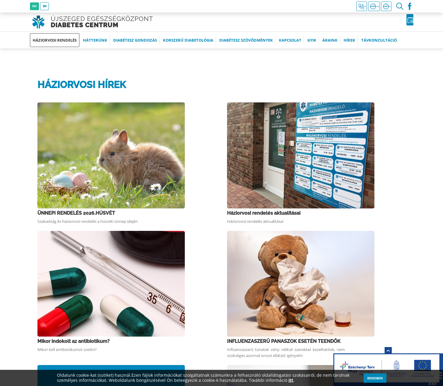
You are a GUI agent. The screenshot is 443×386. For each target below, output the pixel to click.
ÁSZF (224, 338)
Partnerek (229, 317)
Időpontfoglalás (385, 24)
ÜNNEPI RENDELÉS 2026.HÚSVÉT (141, 107)
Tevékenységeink (238, 296)
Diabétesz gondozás (135, 44)
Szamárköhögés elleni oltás (134, 197)
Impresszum (232, 307)
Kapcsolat (290, 44)
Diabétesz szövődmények (246, 44)
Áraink (330, 44)
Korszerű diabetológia (188, 44)
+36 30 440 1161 (290, 6)
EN (46, 6)
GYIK (311, 44)
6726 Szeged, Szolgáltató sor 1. (76, 296)
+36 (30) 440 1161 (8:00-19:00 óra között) (86, 307)
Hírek (349, 44)
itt (290, 380)
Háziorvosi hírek (333, 6)
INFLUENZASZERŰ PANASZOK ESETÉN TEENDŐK (338, 155)
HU (35, 6)
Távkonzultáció (379, 44)
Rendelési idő (376, 6)
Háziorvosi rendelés (55, 44)
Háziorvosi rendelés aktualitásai (329, 107)
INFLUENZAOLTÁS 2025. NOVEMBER (335, 197)
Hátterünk (95, 44)
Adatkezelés (232, 328)
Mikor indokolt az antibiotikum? (139, 152)
